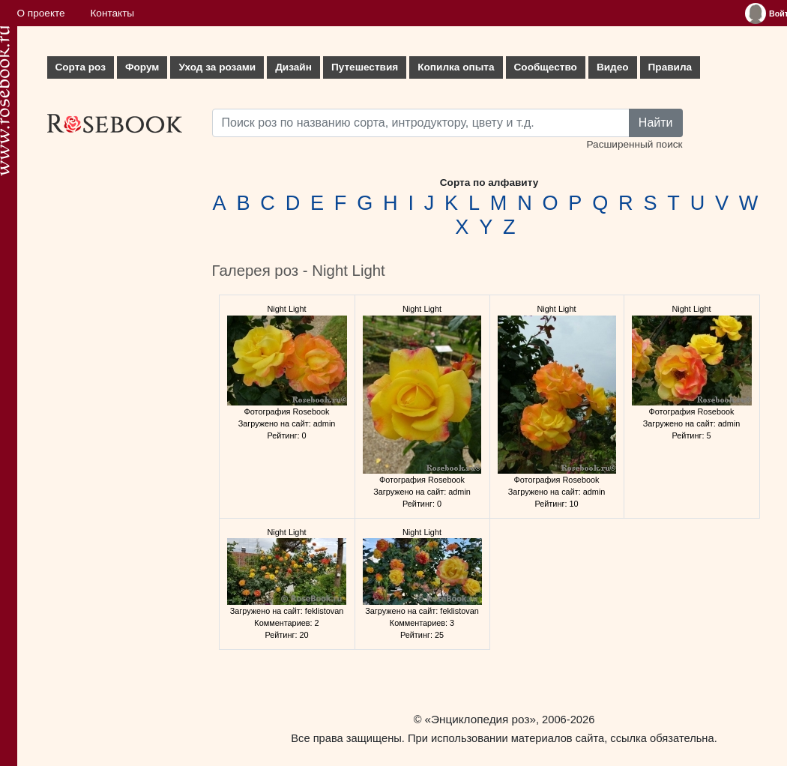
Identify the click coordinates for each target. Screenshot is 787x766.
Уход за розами (217, 67)
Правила (670, 67)
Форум (142, 67)
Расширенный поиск (634, 144)
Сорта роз (80, 67)
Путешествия (364, 67)
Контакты (112, 13)
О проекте (41, 13)
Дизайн (293, 67)
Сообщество (545, 67)
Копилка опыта (455, 67)
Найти (656, 122)
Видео (613, 67)
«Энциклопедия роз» (480, 719)
